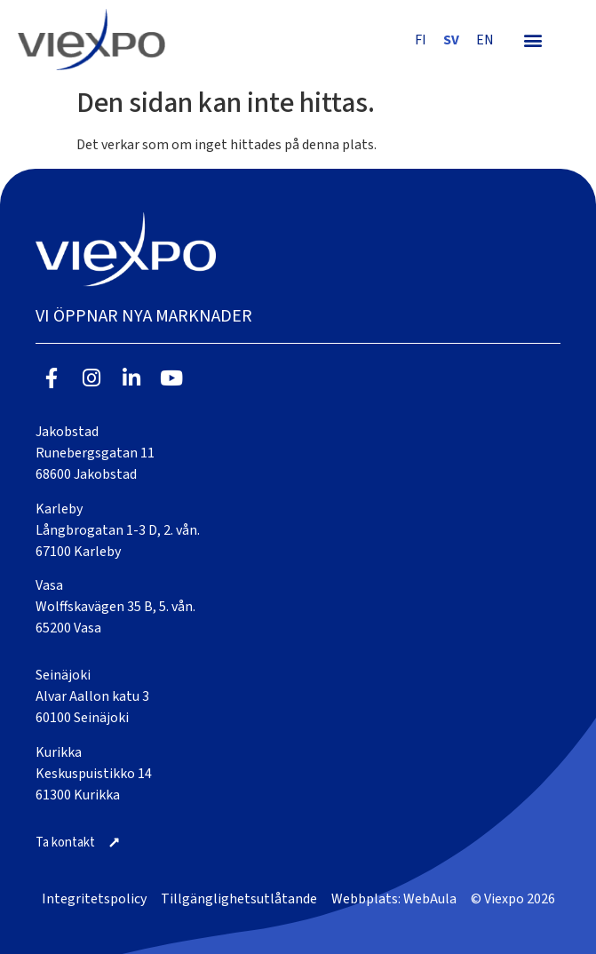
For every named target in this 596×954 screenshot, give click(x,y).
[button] (532, 39)
